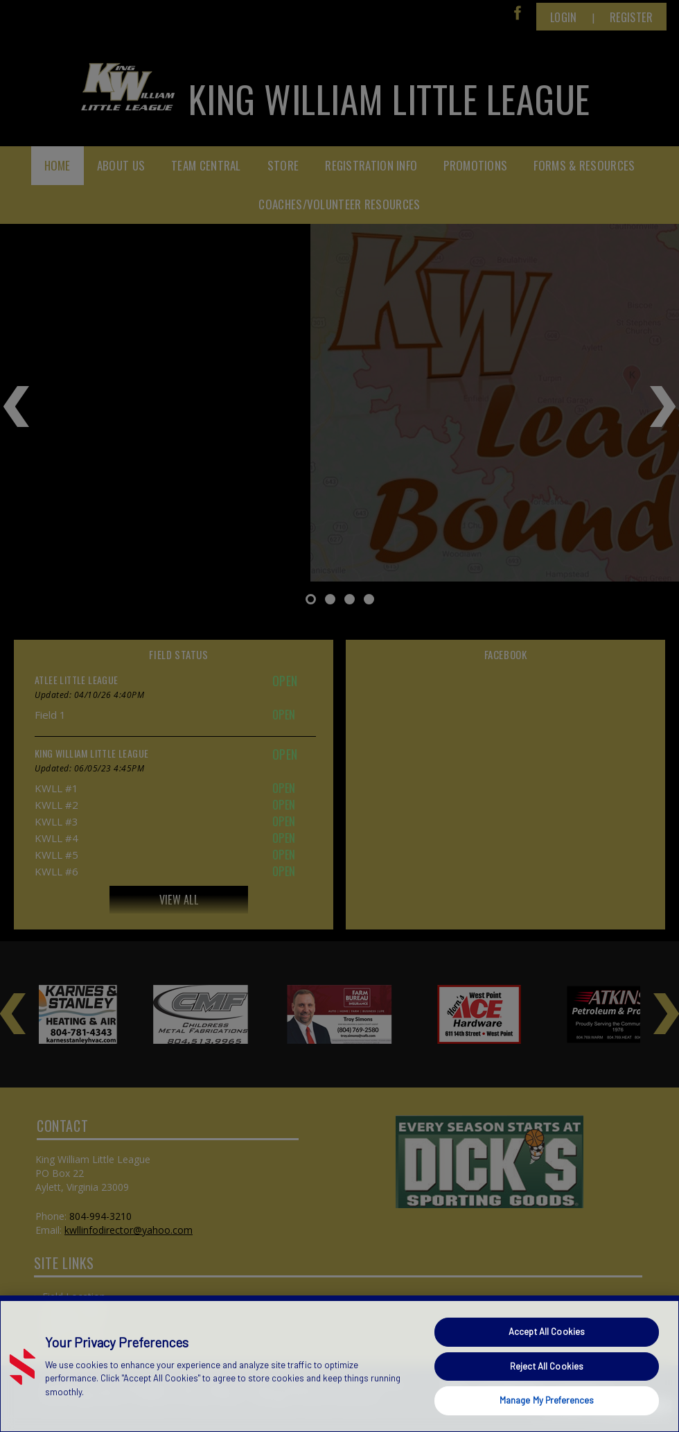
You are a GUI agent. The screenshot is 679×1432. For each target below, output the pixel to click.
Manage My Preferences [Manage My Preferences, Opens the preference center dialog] (547, 1400)
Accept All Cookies (547, 1331)
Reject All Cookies (546, 1366)
